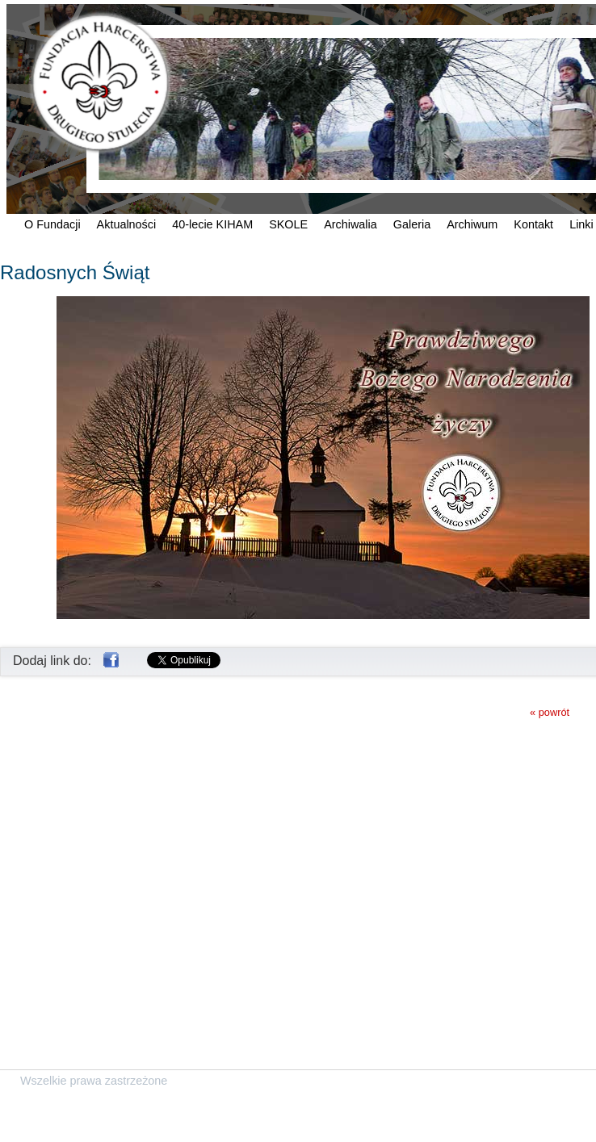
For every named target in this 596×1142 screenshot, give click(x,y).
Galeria (411, 224)
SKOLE (288, 224)
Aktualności (127, 224)
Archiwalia (350, 224)
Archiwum (472, 224)
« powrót (549, 712)
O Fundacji (52, 224)
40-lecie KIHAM (212, 224)
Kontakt (533, 224)
